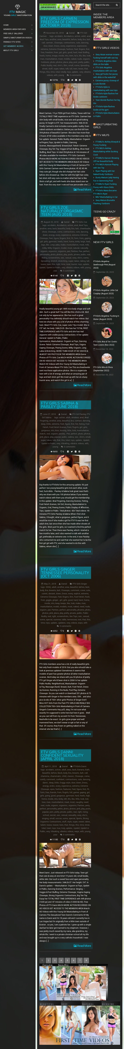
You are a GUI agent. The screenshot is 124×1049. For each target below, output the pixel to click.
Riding (44, 258)
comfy (42, 779)
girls (65, 52)
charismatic (55, 776)
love (44, 802)
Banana (80, 769)
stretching (62, 261)
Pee (80, 251)
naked (73, 59)
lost (86, 799)
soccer (59, 818)
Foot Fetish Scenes (57, 427)
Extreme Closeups (57, 49)
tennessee (72, 619)
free (42, 52)
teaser (55, 825)
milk (87, 245)
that (86, 69)
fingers (82, 49)
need (82, 606)
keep (57, 603)
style (69, 821)
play (70, 62)
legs (43, 245)
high (88, 795)
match (43, 433)
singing (45, 818)
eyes (52, 789)
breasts (52, 590)
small (70, 65)
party (87, 805)
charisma (45, 776)
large (83, 241)
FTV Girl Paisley (79, 414)
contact (78, 420)
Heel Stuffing (83, 52)
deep (43, 424)
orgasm (86, 59)
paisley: (62, 433)
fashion (69, 49)
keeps (63, 603)
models (63, 606)
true (58, 828)
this (48, 72)
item (71, 56)
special (49, 619)
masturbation (51, 59)
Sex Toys (73, 616)
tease (43, 264)
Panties (74, 251)
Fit (72, 238)
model (64, 248)
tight (58, 264)
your (55, 834)
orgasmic (52, 251)
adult (83, 36)
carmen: (49, 43)
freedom (49, 52)
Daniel (72, 33)
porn (51, 812)
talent (43, 825)
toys (69, 72)
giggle (49, 600)
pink (41, 437)
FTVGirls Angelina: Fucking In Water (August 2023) (106, 317)
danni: (45, 782)
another (53, 39)
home (48, 56)
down (50, 46)
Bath (87, 769)
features (67, 789)
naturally (84, 248)
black (60, 773)
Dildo (48, 424)
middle (67, 59)
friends (53, 792)
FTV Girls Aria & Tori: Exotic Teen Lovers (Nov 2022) (105, 343)
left (65, 799)
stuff (50, 69)
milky (44, 248)
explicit (77, 593)
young (61, 75)
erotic (52, 786)
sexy (74, 258)
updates (62, 623)
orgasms (62, 251)
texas (80, 69)
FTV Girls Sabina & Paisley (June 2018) (59, 405)
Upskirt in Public (53, 267)
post (75, 62)
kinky (77, 241)
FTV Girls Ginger (80, 584)
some (76, 65)
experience (71, 46)
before (74, 39)
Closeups (58, 43)
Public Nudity (46, 65)
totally (63, 72)
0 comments (75, 75)
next (43, 805)
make (63, 245)
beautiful (66, 39)
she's (59, 65)
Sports (79, 818)
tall (71, 69)
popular (57, 437)
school (46, 815)
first (87, 49)
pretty (80, 62)
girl (60, 52)
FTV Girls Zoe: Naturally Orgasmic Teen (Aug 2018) (62, 211)
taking (83, 261)
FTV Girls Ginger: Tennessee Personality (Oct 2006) (65, 572)
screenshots (54, 258)
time (53, 72)
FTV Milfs (102, 135)
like (84, 56)
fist (76, 424)
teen (75, 69)
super (56, 69)
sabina (71, 437)
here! (66, 241)
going (47, 795)
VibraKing (65, 443)
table (64, 619)
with (55, 75)
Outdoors (45, 62)
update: (75, 72)
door (45, 46)
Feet (76, 49)
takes (61, 69)
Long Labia (55, 245)
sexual (68, 258)
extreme (44, 49)
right (54, 616)
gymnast (53, 241)
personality (45, 254)
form (76, 238)
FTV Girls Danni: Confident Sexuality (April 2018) (62, 755)
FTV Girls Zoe (81, 222)
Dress (56, 46)
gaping (88, 238)
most (69, 248)
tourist (74, 264)
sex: (62, 258)
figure (56, 238)
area (59, 39)
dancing (84, 43)
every (62, 46)
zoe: (55, 271)
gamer (76, 792)
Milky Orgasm (54, 248)
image (54, 56)
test (79, 619)
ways (80, 623)
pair (68, 251)
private (77, 254)
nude (79, 59)
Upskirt (42, 267)
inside (61, 56)
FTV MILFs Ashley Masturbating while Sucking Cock (105, 151)
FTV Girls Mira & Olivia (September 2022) (103, 369)
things (42, 72)
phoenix (80, 610)
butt (88, 39)
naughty (79, 802)
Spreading (84, 65)
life (80, 56)
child (64, 776)
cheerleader (85, 228)
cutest (44, 593)
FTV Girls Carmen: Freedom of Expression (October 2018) (65, 22)
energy (52, 235)
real (55, 65)
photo (52, 62)
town (49, 828)
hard (75, 52)
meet (60, 59)
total (58, 72)
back (54, 228)
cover (82, 590)
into (66, 56)
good (70, 52)
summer (57, 619)
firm (71, 597)
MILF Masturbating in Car (107, 197)
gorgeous (45, 430)
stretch (54, 261)
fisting (82, 424)
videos (50, 75)
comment (75, 590)
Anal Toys (44, 39)
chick (44, 232)
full (71, 792)
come (59, 232)
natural (76, 248)
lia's (76, 56)
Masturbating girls (105, 126)
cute (78, 43)
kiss (57, 430)
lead (88, 241)
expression (82, 46)
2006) (48, 587)
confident (60, 779)
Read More (84, 189)
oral (48, 433)
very (81, 72)
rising (85, 812)
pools (70, 254)
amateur (75, 417)
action (77, 36)
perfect (86, 251)
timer (87, 825)
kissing (63, 430)
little (69, 430)
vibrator (87, 72)
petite (60, 808)
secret (53, 815)
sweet (81, 821)
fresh (87, 597)
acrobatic (59, 36)
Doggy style (65, 782)
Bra (84, 39)
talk (67, 69)
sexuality (72, 815)
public (86, 62)
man (42, 59)
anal (89, 36)
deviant (51, 593)
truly (63, 828)
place (65, 62)
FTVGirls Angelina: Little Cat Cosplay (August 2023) (105, 292)
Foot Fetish (79, 597)
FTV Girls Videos (107, 47)
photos (59, 62)
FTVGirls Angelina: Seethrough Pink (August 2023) (104, 264)
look (88, 56)
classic (70, 776)
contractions (69, 43)
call (43, 43)
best (87, 587)
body (80, 39)
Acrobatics (69, 36)
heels (42, 56)
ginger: (55, 600)
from (56, 52)
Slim (65, 65)
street (44, 69)
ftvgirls (75, 427)
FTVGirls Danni (79, 766)
